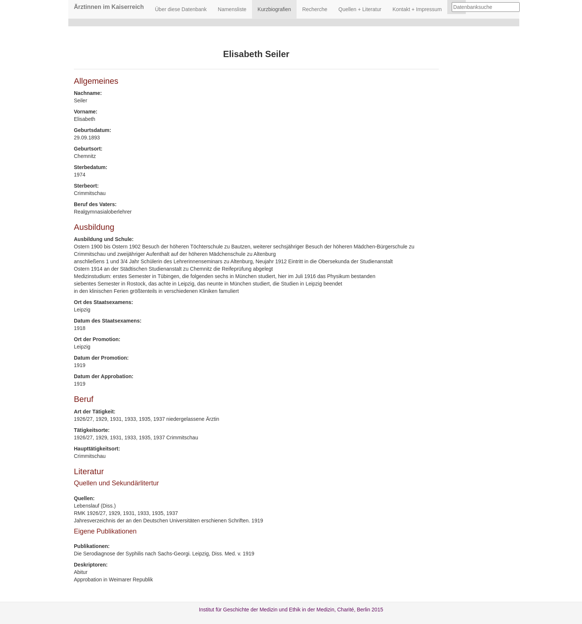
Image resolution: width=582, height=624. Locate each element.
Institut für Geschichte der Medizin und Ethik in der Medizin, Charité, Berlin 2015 (291, 610)
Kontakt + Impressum (417, 9)
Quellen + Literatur (360, 9)
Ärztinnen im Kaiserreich (109, 7)
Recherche (314, 9)
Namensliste (232, 9)
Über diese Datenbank (181, 9)
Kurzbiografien (274, 9)
